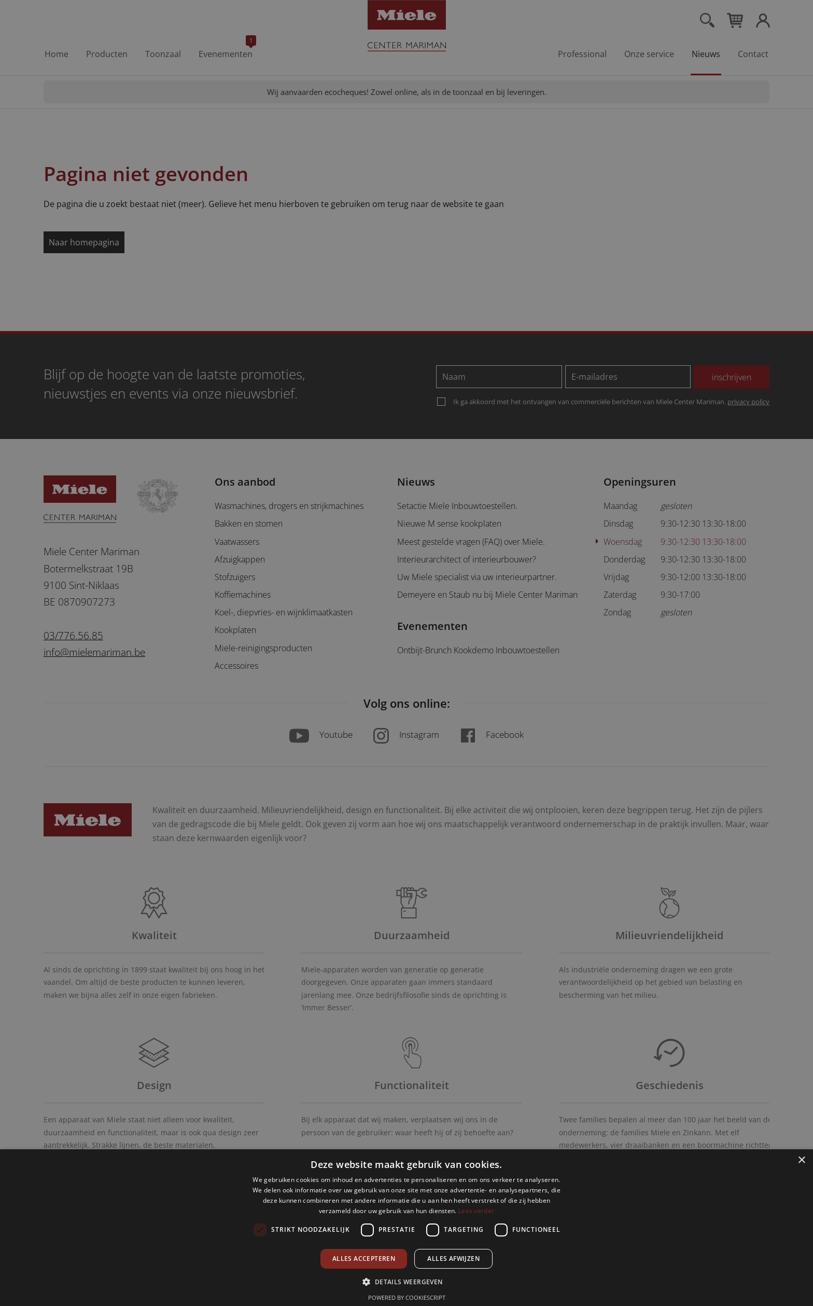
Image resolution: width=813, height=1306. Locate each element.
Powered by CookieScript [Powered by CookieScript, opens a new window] (406, 1297)
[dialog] (406, 653)
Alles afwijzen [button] (453, 1258)
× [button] (801, 1160)
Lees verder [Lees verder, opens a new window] (476, 1210)
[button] (406, 1281)
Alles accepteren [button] (363, 1258)
